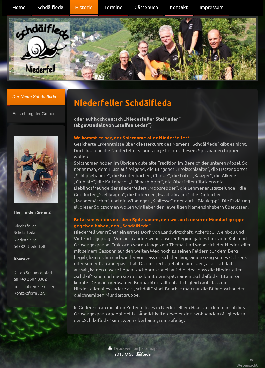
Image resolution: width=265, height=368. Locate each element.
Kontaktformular (29, 292)
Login (253, 359)
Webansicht (247, 364)
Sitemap (149, 348)
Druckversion (123, 348)
